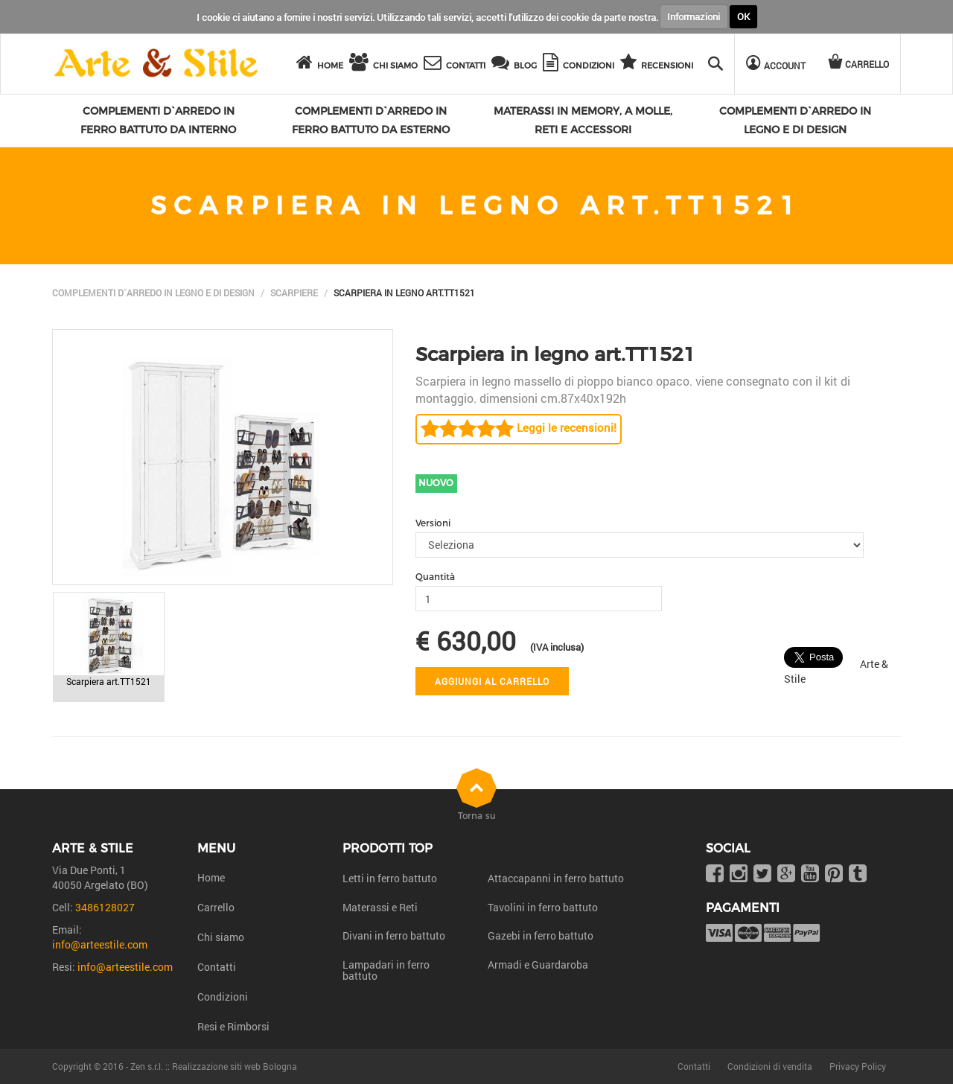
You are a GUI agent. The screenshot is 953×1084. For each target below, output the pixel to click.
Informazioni (693, 16)
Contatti (216, 967)
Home (211, 877)
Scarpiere (294, 293)
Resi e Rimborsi (233, 1026)
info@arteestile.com (99, 944)
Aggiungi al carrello (492, 681)
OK (743, 16)
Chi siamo (220, 937)
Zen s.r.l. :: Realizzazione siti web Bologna (213, 1066)
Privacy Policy (857, 1066)
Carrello (216, 907)
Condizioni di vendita (769, 1066)
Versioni (432, 523)
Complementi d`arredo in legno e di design (153, 293)
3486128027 (105, 907)
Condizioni (222, 996)
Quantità (435, 576)
